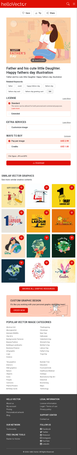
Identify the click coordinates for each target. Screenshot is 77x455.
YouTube (45, 441)
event (20, 86)
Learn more (15, 108)
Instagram (45, 438)
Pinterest (45, 435)
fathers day (49, 86)
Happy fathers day (33, 86)
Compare (67, 136)
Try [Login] (38, 13)
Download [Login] (38, 163)
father (10, 86)
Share (50, 13)
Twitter (44, 432)
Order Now (19, 310)
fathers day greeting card (34, 91)
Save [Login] (26, 13)
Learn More (67, 98)
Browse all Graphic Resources (38, 289)
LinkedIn (44, 444)
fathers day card (14, 91)
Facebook (45, 429)
